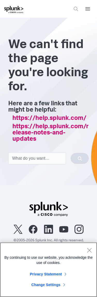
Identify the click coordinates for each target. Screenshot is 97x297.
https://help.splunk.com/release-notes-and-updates (50, 133)
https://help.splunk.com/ (49, 118)
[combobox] (48, 158)
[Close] (89, 250)
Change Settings (46, 285)
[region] (48, 269)
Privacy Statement (46, 274)
